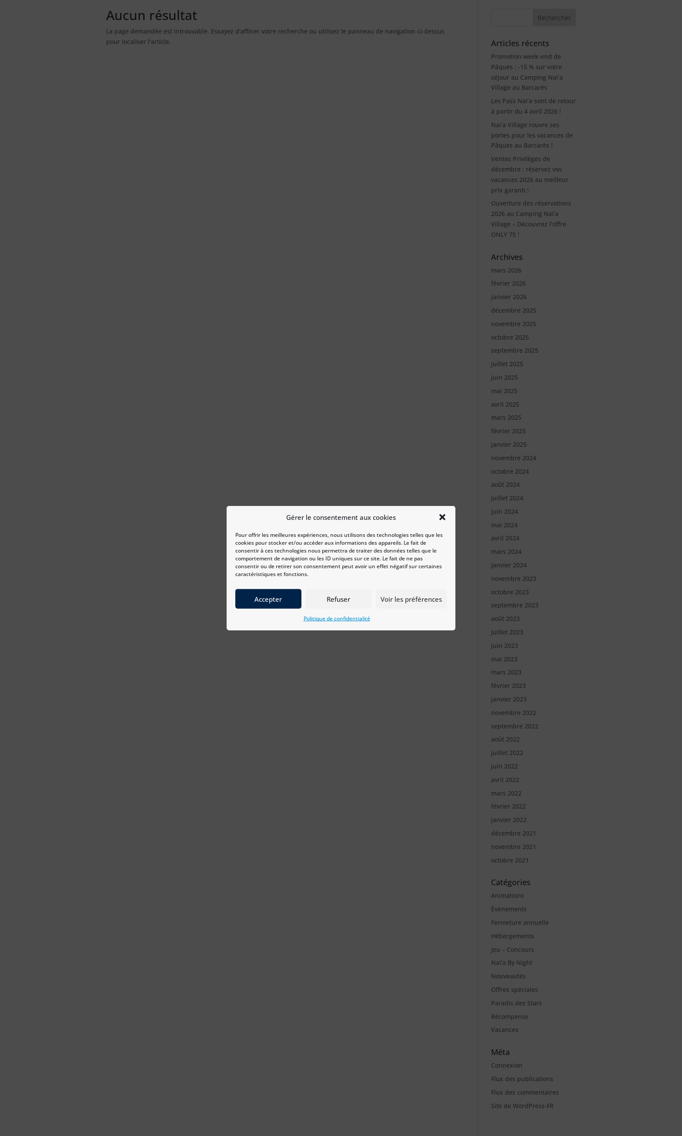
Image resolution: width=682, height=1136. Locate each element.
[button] (442, 523)
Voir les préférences (411, 605)
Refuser (338, 605)
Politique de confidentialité (337, 625)
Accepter (268, 605)
